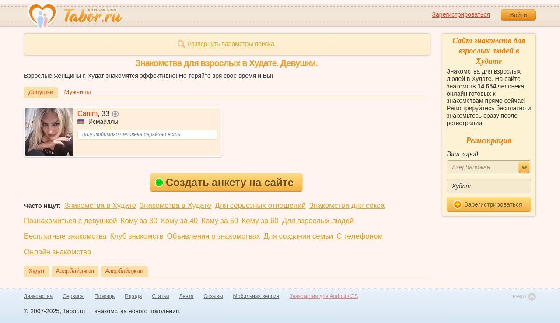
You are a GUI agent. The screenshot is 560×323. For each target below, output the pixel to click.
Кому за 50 (219, 221)
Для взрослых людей (318, 221)
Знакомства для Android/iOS (323, 296)
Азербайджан (75, 270)
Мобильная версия (256, 296)
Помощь (104, 296)
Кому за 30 (139, 221)
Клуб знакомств (136, 236)
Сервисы (73, 296)
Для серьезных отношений (260, 205)
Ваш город (462, 154)
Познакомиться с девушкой (70, 221)
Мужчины (77, 91)
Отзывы (213, 296)
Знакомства (38, 296)
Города (133, 296)
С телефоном (359, 236)
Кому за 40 (179, 221)
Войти (518, 14)
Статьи (160, 296)
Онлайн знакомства (57, 252)
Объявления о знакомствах (213, 236)
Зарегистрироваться (461, 14)
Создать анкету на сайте (224, 182)
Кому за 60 (260, 221)
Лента (186, 296)
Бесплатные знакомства (65, 236)
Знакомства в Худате (100, 205)
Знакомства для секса (347, 205)
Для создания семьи (298, 236)
